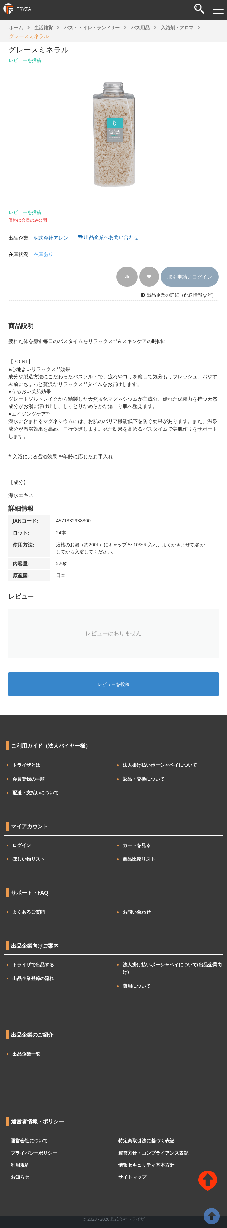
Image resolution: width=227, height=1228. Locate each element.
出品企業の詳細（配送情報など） (181, 295)
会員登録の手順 (28, 779)
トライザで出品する (33, 964)
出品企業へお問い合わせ (108, 237)
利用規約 (20, 1165)
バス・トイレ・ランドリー (92, 27)
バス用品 (140, 27)
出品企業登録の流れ (33, 978)
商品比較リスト (139, 859)
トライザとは (26, 765)
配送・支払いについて (35, 792)
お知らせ (20, 1176)
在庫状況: (19, 254)
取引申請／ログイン (189, 276)
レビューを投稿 (25, 60)
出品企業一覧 (26, 1054)
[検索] (199, 9)
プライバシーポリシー (34, 1152)
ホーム (16, 27)
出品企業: (19, 237)
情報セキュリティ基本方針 (146, 1165)
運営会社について (29, 1140)
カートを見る (137, 845)
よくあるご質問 (28, 912)
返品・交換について (144, 779)
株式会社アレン (51, 237)
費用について (137, 986)
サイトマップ (132, 1176)
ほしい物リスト (28, 859)
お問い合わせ (137, 912)
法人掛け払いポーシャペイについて (160, 765)
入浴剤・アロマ (177, 27)
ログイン (21, 845)
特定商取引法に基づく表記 (146, 1140)
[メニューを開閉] (218, 10)
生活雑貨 (43, 27)
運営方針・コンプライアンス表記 (153, 1152)
